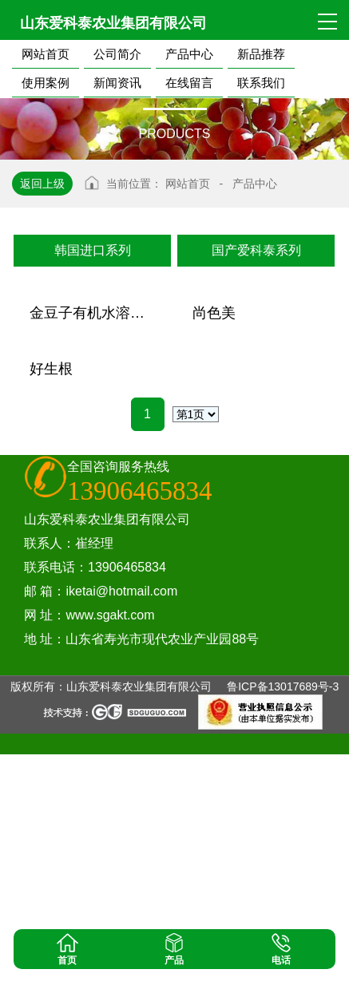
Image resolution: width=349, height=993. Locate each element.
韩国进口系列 (92, 250)
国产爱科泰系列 (256, 250)
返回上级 (42, 183)
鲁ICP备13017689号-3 (283, 925)
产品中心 (254, 183)
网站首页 (187, 183)
